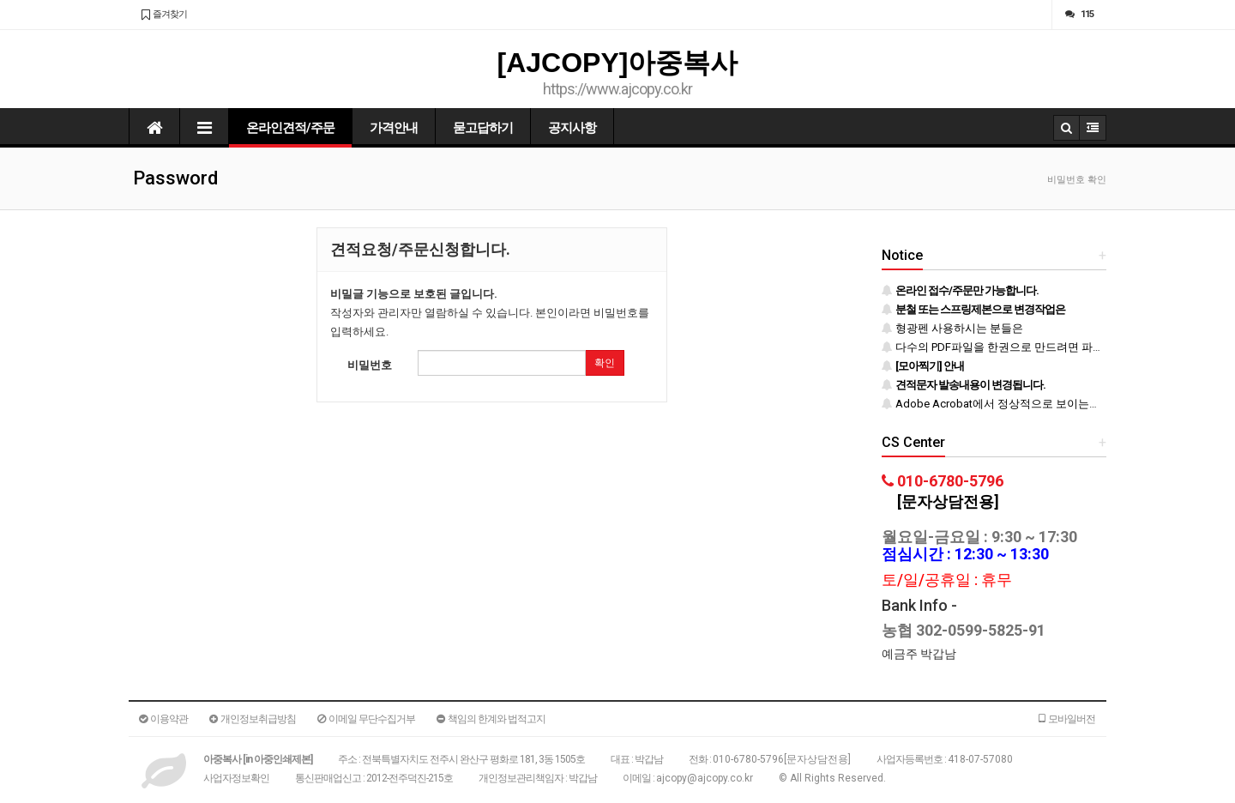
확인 (604, 363)
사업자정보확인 (236, 778)
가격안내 (394, 128)
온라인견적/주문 (290, 128)
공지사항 (572, 128)
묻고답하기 (483, 128)
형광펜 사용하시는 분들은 (952, 328)
